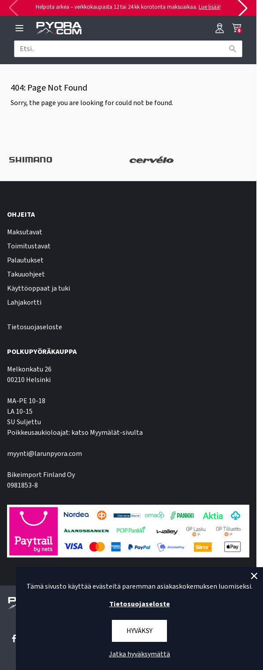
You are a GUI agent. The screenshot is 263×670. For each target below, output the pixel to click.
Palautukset (25, 260)
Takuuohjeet (26, 274)
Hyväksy (139, 631)
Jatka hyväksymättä (139, 654)
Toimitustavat (29, 246)
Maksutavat (24, 232)
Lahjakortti (24, 302)
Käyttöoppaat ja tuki (38, 288)
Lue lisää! (210, 7)
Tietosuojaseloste (34, 327)
